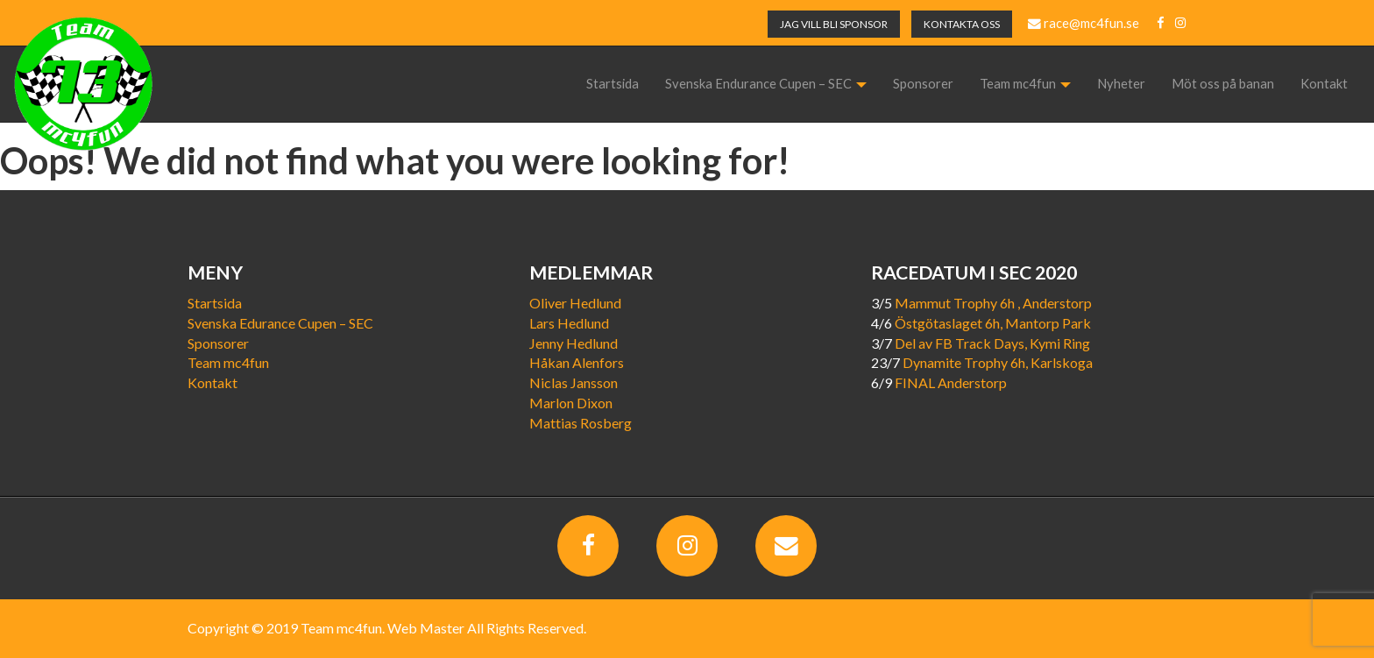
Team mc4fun (1025, 83)
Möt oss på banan (1223, 83)
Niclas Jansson (573, 382)
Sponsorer (923, 83)
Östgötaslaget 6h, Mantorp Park (993, 323)
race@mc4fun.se (1083, 23)
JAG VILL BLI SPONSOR (834, 24)
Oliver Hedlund (575, 302)
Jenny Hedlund (573, 343)
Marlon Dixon (571, 402)
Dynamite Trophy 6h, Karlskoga (998, 362)
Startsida (612, 83)
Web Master (425, 627)
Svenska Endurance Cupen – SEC (766, 83)
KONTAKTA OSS (962, 24)
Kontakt (1324, 83)
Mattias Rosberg (580, 422)
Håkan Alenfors (576, 362)
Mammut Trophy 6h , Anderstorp (993, 302)
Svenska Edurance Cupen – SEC (280, 323)
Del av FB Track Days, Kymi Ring (992, 343)
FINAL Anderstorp (951, 382)
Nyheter (1121, 83)
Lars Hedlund (569, 323)
